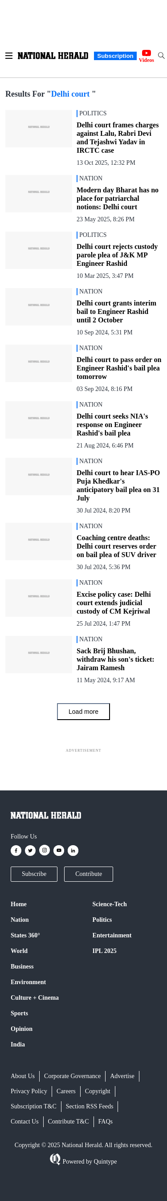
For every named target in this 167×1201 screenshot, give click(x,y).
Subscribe (34, 874)
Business (22, 966)
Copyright (97, 1091)
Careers (66, 1091)
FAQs (105, 1121)
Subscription (115, 56)
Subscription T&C (34, 1106)
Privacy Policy (29, 1091)
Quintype (104, 1161)
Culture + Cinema (35, 997)
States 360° (25, 935)
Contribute (88, 874)
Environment (28, 982)
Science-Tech (110, 904)
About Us (23, 1076)
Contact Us (25, 1121)
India (18, 1044)
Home (19, 904)
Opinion (22, 1029)
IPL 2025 (105, 951)
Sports (19, 1013)
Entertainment (112, 935)
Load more (83, 711)
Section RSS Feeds (90, 1106)
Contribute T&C (68, 1121)
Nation (20, 919)
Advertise (122, 1076)
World (19, 951)
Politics (102, 919)
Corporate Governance (72, 1076)
